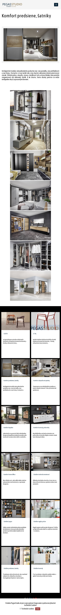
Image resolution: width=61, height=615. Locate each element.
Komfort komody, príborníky (41, 427)
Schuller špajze (8, 521)
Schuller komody (38, 568)
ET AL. (35, 334)
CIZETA (5, 334)
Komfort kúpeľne (8, 427)
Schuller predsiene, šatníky (11, 568)
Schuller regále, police (39, 521)
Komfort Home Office (9, 474)
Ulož (37, 609)
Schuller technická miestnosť (41, 474)
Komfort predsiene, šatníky (11, 380)
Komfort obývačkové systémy (41, 380)
